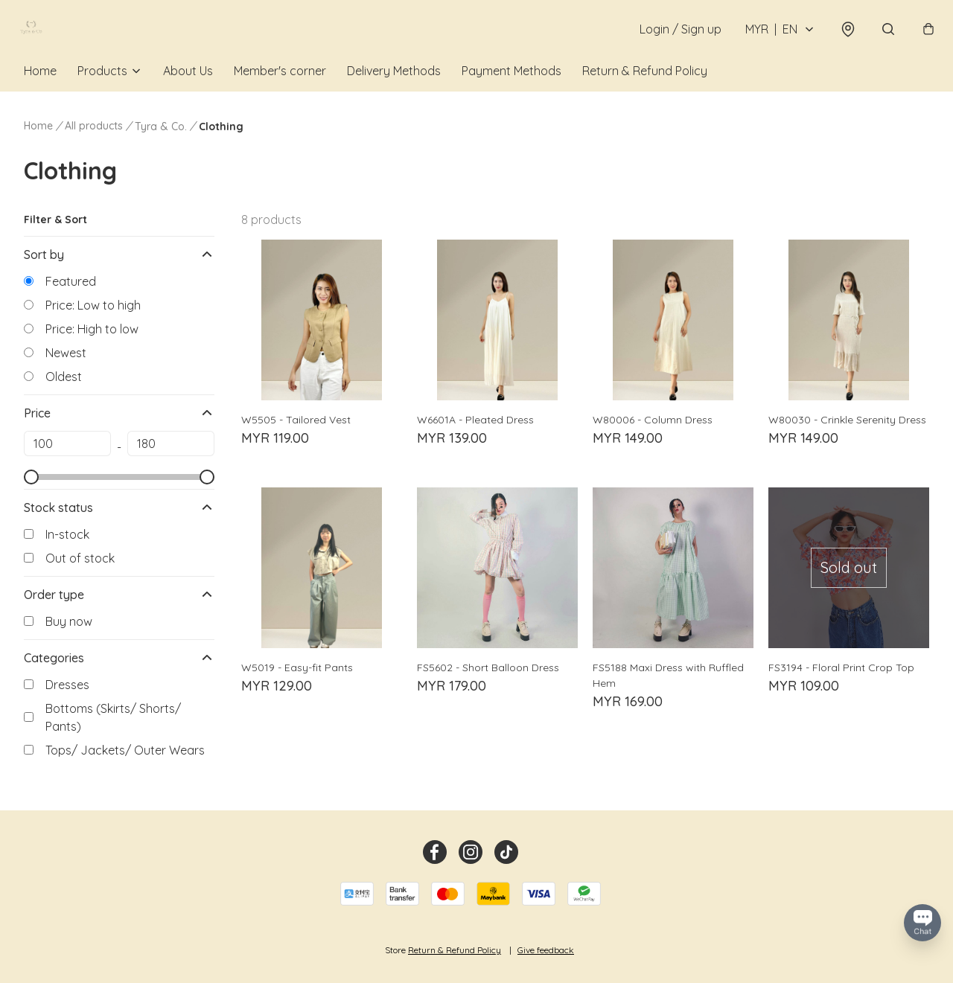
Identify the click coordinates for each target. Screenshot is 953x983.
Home (40, 95)
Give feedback (545, 949)
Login (672, 41)
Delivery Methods (394, 95)
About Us (188, 95)
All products (94, 150)
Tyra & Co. (161, 151)
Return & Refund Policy (644, 95)
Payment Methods (511, 95)
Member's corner (280, 95)
